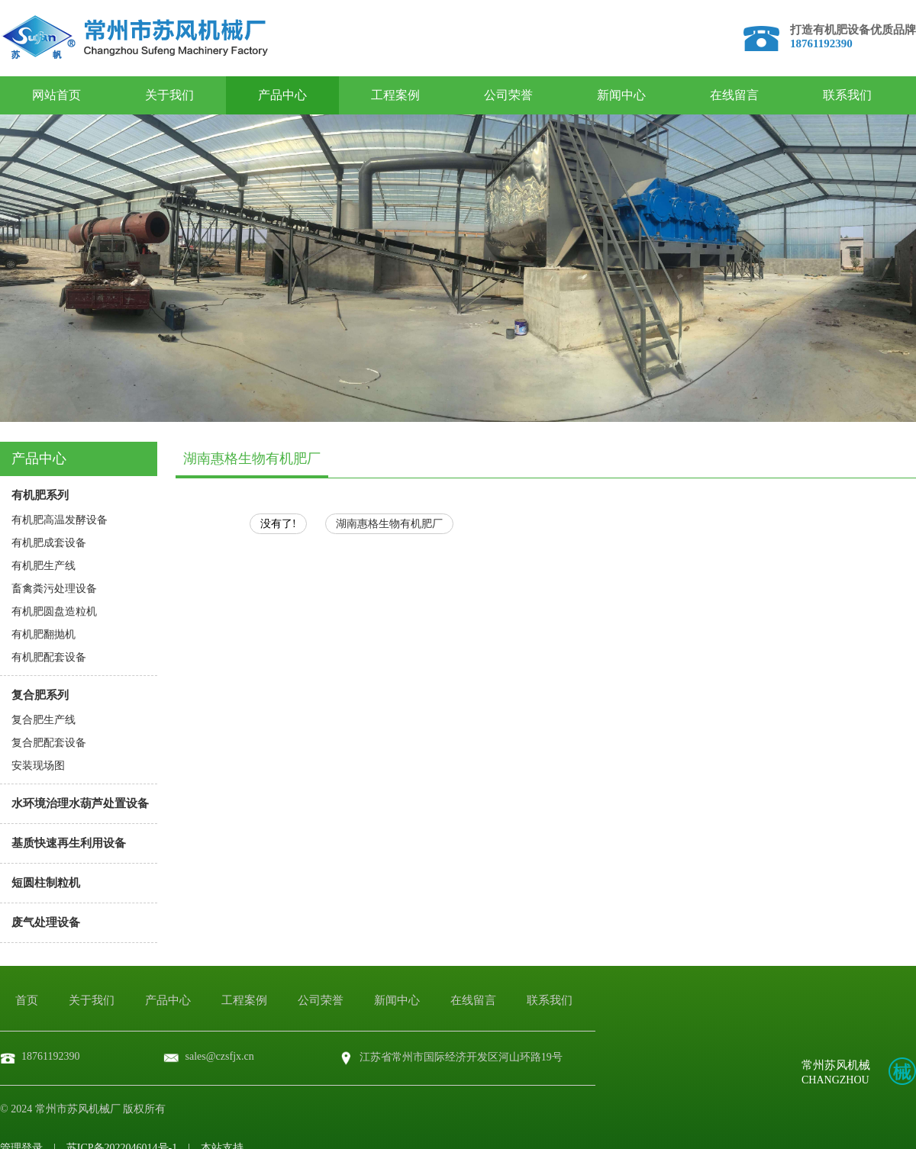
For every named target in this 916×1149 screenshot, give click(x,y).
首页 (26, 1000)
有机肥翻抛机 (43, 634)
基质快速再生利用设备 (68, 843)
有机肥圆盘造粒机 (54, 611)
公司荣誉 (508, 95)
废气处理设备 (45, 922)
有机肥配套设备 (48, 657)
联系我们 (847, 95)
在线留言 (734, 95)
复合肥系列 (40, 695)
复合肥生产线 (43, 720)
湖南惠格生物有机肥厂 (389, 523)
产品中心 (282, 95)
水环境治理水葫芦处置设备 (80, 803)
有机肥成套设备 (48, 543)
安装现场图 (38, 765)
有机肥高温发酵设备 (59, 520)
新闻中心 (621, 95)
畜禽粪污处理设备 (54, 588)
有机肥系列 (40, 495)
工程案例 (395, 95)
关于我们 (169, 95)
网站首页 (56, 95)
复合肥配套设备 (48, 742)
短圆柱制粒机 (45, 883)
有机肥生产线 (43, 565)
